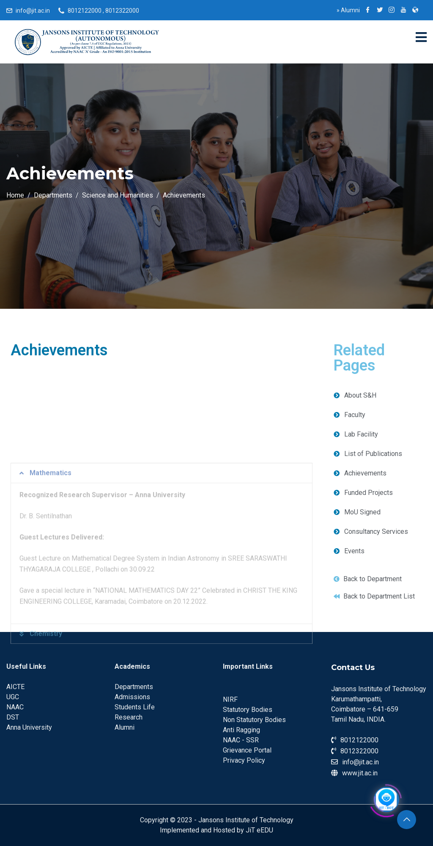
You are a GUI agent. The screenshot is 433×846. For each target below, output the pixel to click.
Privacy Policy (244, 760)
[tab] (161, 546)
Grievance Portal (247, 750)
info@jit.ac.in (33, 10)
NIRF (230, 699)
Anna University (29, 727)
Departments (134, 687)
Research (129, 717)
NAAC (15, 707)
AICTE (15, 687)
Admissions (132, 697)
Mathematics (50, 546)
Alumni (348, 10)
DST (12, 717)
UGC (12, 697)
